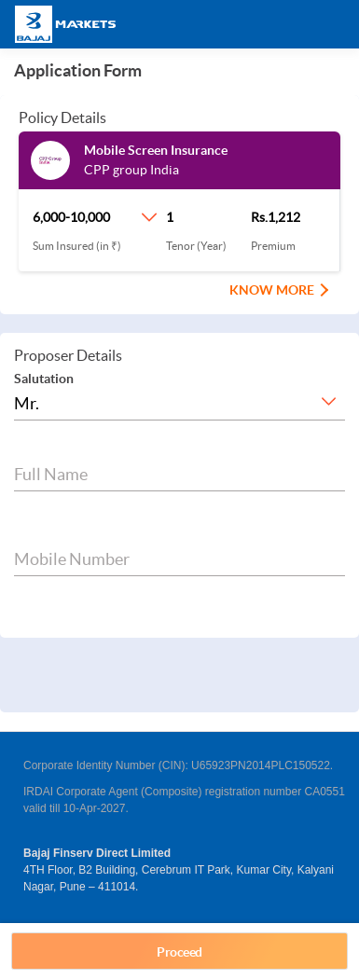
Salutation (44, 378)
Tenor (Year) (196, 246)
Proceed (179, 952)
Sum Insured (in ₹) (77, 246)
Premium (273, 246)
